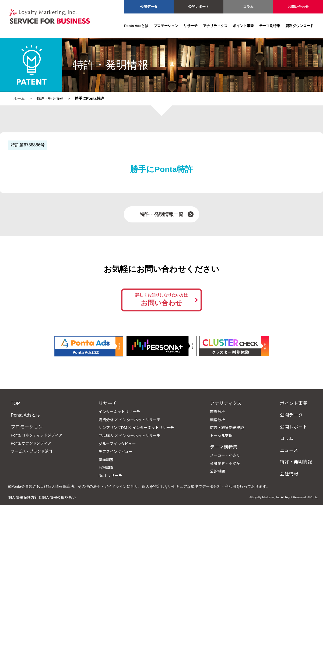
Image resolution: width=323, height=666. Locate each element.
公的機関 (217, 471)
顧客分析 (217, 419)
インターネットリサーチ (119, 411)
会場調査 (106, 467)
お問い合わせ (298, 7)
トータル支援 (221, 435)
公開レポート (198, 7)
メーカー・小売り (225, 455)
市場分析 (217, 411)
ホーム (19, 98)
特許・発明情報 (50, 98)
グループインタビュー (117, 443)
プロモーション (166, 26)
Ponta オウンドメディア (31, 443)
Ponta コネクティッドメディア (36, 435)
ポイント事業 (243, 26)
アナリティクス (215, 26)
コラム (248, 7)
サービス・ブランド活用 (31, 451)
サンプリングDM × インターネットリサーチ (136, 427)
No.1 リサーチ (110, 475)
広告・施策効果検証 (227, 427)
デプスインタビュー (115, 451)
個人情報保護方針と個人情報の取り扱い (42, 497)
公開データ (148, 7)
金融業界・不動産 (225, 463)
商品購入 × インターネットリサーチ (129, 435)
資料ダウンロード (300, 26)
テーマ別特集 (269, 26)
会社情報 (289, 473)
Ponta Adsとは (136, 26)
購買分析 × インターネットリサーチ (129, 419)
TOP (15, 403)
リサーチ (191, 26)
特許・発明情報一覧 (161, 214)
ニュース (289, 450)
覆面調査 (106, 459)
